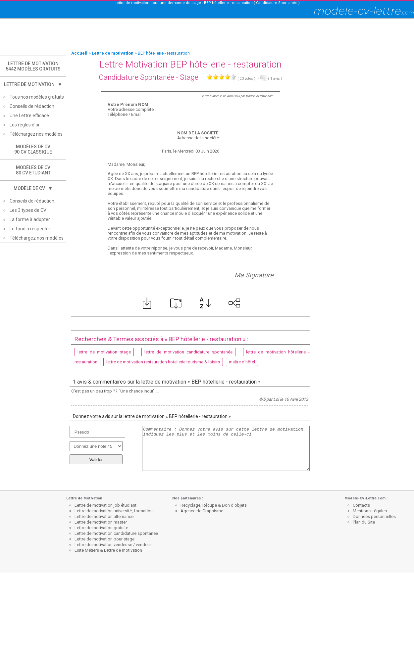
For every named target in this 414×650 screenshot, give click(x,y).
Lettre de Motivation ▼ (33, 84)
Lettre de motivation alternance (104, 516)
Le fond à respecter (30, 228)
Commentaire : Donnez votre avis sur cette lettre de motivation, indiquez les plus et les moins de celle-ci (226, 448)
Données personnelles (374, 516)
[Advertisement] (207, 35)
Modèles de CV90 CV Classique (33, 149)
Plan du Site (364, 522)
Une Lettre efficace (29, 115)
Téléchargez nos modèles (36, 134)
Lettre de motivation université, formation (114, 510)
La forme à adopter (30, 219)
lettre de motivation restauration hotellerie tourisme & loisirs (163, 361)
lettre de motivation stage (104, 351)
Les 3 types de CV (28, 210)
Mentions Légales (370, 510)
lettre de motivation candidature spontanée (188, 351)
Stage (189, 77)
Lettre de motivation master (101, 522)
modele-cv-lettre (363, 10)
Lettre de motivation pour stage (104, 538)
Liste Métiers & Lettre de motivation (108, 550)
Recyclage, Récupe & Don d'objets (214, 505)
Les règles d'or (25, 124)
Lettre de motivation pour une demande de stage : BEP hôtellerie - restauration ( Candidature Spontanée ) (207, 3)
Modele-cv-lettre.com (259, 96)
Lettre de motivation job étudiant (105, 505)
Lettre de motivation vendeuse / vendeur (113, 544)
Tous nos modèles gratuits (37, 97)
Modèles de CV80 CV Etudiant (33, 170)
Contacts (361, 505)
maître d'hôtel (242, 361)
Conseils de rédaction (32, 106)
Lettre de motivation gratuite (101, 527)
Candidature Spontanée (136, 77)
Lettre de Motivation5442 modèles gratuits (33, 66)
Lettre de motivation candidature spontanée (116, 533)
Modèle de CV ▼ (33, 188)
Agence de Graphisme (202, 510)
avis (275, 78)
